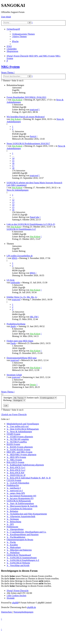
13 (13, 202)
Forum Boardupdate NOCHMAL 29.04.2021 (26, 97)
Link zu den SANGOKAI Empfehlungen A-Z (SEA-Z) (31, 224)
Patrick (33, 136)
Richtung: (14, 400)
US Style (10, 280)
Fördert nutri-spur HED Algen (20, 341)
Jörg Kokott (17, 100)
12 (13, 200)
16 (13, 163)
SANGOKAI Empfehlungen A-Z (21, 229)
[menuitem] (23, 34)
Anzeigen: (14, 397)
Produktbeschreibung (16, 324)
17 (13, 166)
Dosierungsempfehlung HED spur (22, 358)
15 (13, 161)
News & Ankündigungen (17, 190)
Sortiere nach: (42, 397)
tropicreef (34, 109)
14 (13, 158)
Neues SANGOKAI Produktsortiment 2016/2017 (28, 143)
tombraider (15, 282)
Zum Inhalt (6, 17)
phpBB (15, 602)
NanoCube (34, 217)
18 (13, 168)
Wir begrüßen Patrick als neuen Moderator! (26, 117)
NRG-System (10, 66)
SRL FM (33, 317)
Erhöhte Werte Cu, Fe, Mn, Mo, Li (22, 297)
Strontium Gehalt (14, 375)
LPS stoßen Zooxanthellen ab (20, 256)
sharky (13, 326)
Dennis (33, 384)
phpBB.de (31, 607)
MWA (14, 258)
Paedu (13, 343)
